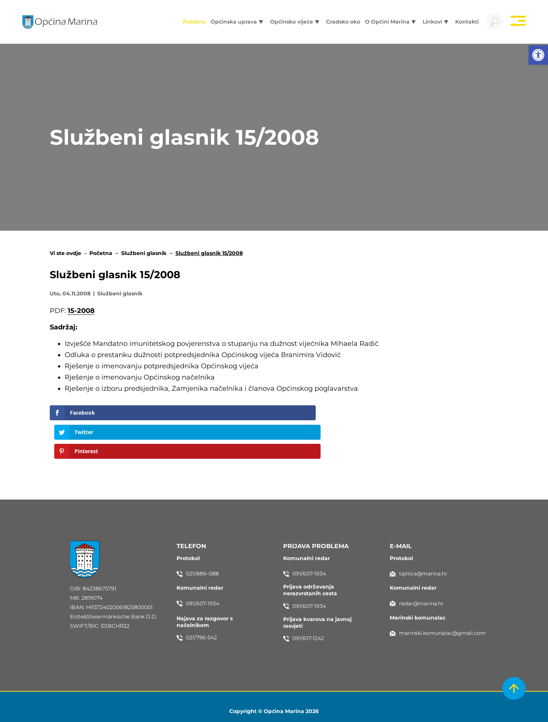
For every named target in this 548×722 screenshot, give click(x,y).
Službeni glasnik (143, 255)
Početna (100, 255)
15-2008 (81, 312)
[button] (538, 55)
